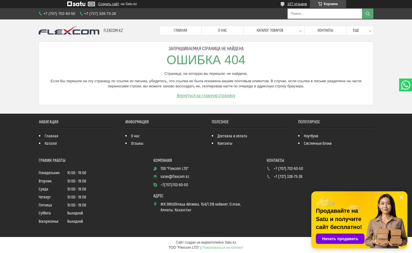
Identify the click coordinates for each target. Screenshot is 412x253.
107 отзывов (297, 4)
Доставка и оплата (232, 136)
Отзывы (137, 143)
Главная (180, 30)
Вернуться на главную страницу (206, 95)
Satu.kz (230, 242)
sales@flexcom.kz (175, 176)
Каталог (51, 143)
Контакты (325, 30)
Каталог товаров (270, 30)
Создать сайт (108, 4)
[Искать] (367, 14)
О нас (222, 30)
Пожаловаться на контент (222, 248)
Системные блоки (318, 143)
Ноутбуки (311, 136)
